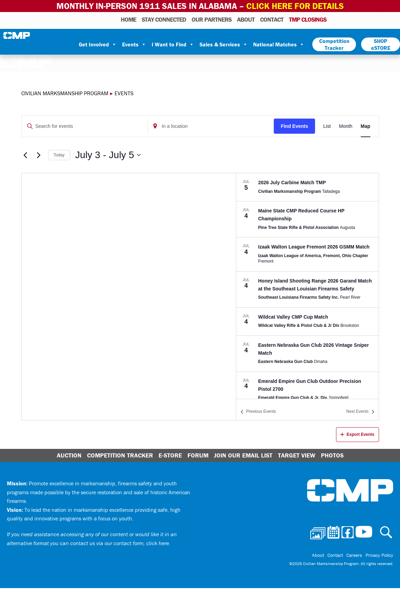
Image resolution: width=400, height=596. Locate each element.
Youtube (373, 19)
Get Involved (98, 44)
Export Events (357, 434)
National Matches (278, 44)
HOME (128, 19)
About (246, 19)
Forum (197, 455)
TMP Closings (307, 19)
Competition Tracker (334, 44)
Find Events (294, 126)
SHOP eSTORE (380, 44)
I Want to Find (173, 44)
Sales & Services (223, 44)
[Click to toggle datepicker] (108, 155)
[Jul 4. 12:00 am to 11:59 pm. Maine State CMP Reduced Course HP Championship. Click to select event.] (307, 219)
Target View (296, 455)
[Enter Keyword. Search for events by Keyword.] (85, 126)
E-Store (170, 455)
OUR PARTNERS (211, 19)
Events (134, 44)
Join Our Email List (243, 455)
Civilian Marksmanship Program (17, 35)
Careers (354, 555)
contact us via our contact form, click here (119, 543)
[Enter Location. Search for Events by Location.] (211, 126)
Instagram (363, 19)
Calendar (345, 19)
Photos (334, 19)
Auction (69, 455)
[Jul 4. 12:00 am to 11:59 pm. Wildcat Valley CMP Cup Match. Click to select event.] (307, 321)
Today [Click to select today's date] (59, 155)
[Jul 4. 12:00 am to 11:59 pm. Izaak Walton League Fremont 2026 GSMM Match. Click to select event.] (307, 254)
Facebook (355, 19)
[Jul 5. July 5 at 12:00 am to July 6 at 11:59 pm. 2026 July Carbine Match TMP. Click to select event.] (307, 187)
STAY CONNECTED (164, 19)
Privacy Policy (379, 555)
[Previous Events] (25, 155)
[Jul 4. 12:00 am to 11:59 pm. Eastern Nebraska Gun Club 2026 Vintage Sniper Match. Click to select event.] (307, 353)
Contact (271, 19)
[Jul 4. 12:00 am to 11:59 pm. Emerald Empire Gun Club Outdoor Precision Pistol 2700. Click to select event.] (307, 390)
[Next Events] (39, 155)
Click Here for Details (295, 6)
